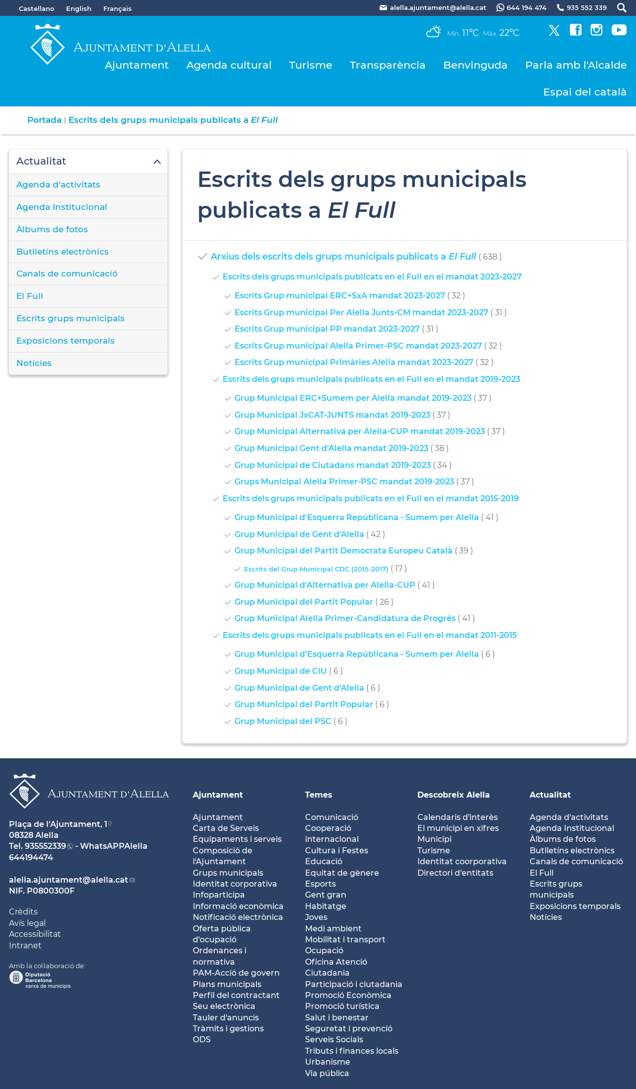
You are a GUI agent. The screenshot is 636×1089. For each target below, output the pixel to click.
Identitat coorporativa (462, 861)
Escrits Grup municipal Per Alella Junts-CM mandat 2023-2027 (361, 312)
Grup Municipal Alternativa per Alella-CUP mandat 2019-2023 (360, 431)
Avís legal (27, 923)
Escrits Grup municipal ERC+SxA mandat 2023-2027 (340, 295)
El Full (29, 296)
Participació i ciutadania (353, 984)
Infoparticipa (219, 895)
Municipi (434, 839)
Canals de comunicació (67, 273)
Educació (323, 861)
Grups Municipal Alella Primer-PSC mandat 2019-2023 (344, 481)
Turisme (310, 65)
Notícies (34, 363)
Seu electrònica (224, 1006)
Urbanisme (327, 1062)
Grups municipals (228, 873)
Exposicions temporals (65, 341)
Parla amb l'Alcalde (576, 65)
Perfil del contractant (236, 995)
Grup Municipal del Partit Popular (304, 602)
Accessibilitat (35, 934)
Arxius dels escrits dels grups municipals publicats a (343, 256)
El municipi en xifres (458, 828)
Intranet (25, 945)
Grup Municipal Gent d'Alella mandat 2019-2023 (331, 448)
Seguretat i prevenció (349, 1028)
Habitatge (325, 906)
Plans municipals (227, 984)
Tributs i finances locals (351, 1051)
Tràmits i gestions (228, 1028)
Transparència (388, 65)
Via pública (327, 1073)
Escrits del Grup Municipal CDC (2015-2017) (316, 569)
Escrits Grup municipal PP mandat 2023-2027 (327, 329)
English (78, 8)
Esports (320, 884)
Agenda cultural (229, 65)
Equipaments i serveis (237, 839)
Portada (44, 120)
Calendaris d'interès (457, 817)
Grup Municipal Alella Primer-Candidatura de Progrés (345, 618)
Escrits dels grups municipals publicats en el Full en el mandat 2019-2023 (371, 379)
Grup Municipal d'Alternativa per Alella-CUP (325, 585)
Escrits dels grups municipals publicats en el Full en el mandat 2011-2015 (370, 635)
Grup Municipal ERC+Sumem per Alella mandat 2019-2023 (353, 398)
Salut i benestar (337, 1017)
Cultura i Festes (336, 850)
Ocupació (324, 950)
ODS (202, 1039)
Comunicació (331, 817)
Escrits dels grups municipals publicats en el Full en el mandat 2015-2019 (371, 498)
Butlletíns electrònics (62, 252)
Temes (318, 795)
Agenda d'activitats (58, 184)
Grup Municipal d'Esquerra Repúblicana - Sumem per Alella (357, 517)
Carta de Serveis (226, 828)
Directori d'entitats (455, 873)
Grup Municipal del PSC (283, 721)
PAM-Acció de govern (236, 973)
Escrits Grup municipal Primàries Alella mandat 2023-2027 (354, 362)
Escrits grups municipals (70, 318)
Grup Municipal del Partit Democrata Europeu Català (344, 550)
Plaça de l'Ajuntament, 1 (58, 824)
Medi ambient (333, 928)
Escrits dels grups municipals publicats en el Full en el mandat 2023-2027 (372, 276)
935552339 (45, 846)
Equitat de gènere (342, 873)
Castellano (36, 8)
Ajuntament (137, 65)
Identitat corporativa (235, 884)
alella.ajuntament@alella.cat (68, 880)
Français (117, 8)
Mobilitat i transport (345, 939)
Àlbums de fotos (52, 229)
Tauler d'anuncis (226, 1017)
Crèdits (23, 911)
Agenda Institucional (61, 207)
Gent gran (325, 895)
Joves (316, 917)
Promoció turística (342, 1006)
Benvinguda (475, 65)
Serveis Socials (334, 1039)
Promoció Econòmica (348, 995)
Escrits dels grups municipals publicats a (173, 120)
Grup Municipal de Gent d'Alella (299, 534)
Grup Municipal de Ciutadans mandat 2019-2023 (333, 465)
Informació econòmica (238, 906)
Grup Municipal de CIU (281, 671)
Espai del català (585, 92)
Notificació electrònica (238, 917)
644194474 (31, 857)
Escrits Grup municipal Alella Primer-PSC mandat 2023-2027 (358, 346)
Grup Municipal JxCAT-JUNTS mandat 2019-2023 (332, 415)
